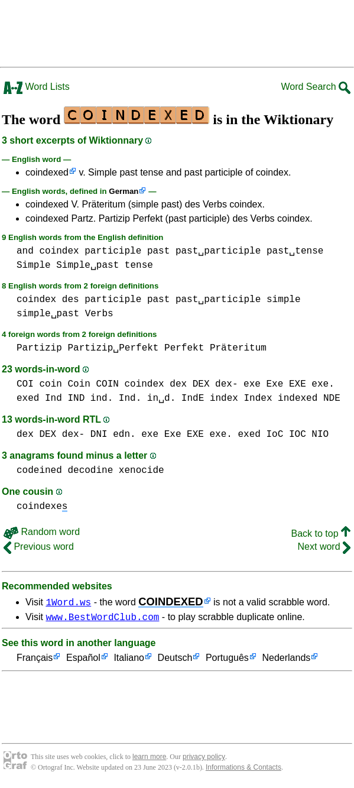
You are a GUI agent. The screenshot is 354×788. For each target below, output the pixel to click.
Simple (34, 265)
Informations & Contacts (243, 769)
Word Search (315, 87)
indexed (297, 398)
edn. (124, 434)
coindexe (42, 506)
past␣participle (218, 251)
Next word (324, 546)
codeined (39, 470)
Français (35, 660)
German (123, 191)
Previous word (39, 546)
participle (113, 251)
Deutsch (175, 660)
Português (227, 660)
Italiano (128, 660)
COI (25, 384)
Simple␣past (87, 265)
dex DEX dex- (204, 384)
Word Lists (37, 87)
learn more (149, 758)
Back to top (321, 533)
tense (139, 265)
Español (83, 660)
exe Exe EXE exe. (288, 384)
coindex (59, 251)
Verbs (99, 313)
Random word (42, 532)
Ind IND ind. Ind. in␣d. (110, 398)
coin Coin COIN (78, 384)
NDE (331, 398)
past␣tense (295, 251)
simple (284, 299)
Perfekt (184, 348)
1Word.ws (68, 601)
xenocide (141, 470)
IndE (192, 398)
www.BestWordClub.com (102, 618)
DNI (99, 434)
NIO (320, 434)
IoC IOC (286, 434)
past (158, 251)
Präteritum (238, 348)
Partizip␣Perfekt (112, 348)
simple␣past (48, 313)
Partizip (39, 348)
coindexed (47, 172)
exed (28, 398)
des (70, 299)
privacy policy (204, 758)
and (25, 251)
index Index (241, 398)
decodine (90, 470)
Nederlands (286, 660)
